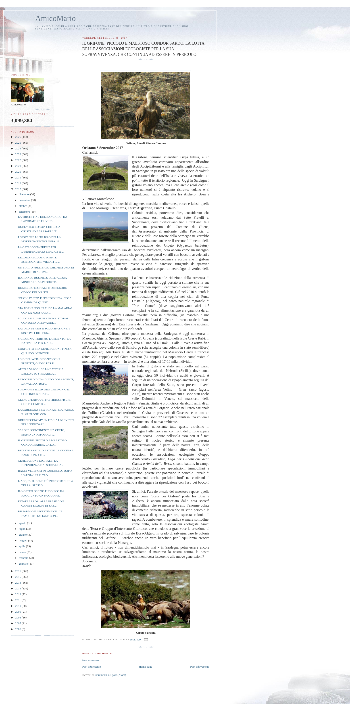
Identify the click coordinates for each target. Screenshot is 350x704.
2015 (18, 576)
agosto (23, 523)
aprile (22, 546)
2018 (18, 183)
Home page (145, 666)
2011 (18, 600)
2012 (18, 594)
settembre (25, 211)
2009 (18, 611)
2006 (18, 629)
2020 (18, 171)
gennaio (24, 563)
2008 (18, 617)
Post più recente (91, 666)
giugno (23, 534)
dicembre (24, 194)
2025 (18, 142)
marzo (23, 552)
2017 (18, 189)
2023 (18, 154)
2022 (18, 160)
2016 (18, 571)
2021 (18, 166)
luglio (22, 528)
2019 (18, 177)
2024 (18, 148)
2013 (18, 588)
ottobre (23, 205)
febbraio (24, 557)
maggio (23, 540)
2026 (18, 136)
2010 (18, 606)
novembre (25, 200)
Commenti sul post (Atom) (110, 675)
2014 (18, 582)
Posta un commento (91, 660)
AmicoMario (55, 18)
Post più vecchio (199, 666)
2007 (18, 623)
